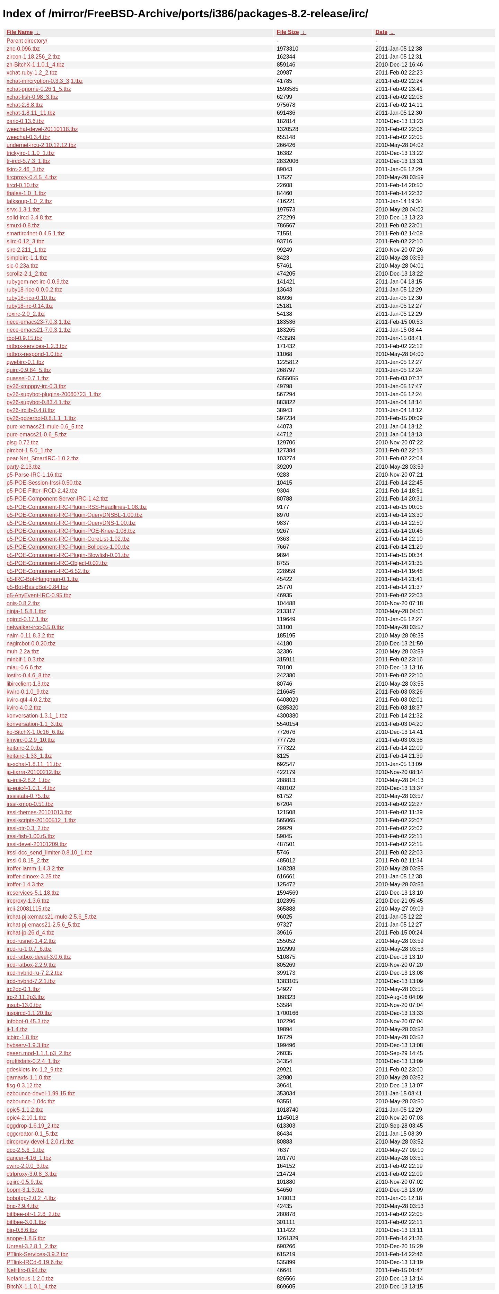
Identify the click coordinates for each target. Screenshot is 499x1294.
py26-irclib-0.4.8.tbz (31, 410)
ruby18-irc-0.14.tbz (30, 306)
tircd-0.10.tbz (22, 185)
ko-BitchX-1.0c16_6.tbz (35, 732)
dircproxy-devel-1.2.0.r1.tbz (40, 1142)
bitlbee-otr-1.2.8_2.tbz (34, 1214)
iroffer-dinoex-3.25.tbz (33, 876)
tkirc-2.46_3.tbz (25, 169)
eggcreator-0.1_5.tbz (32, 1134)
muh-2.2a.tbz (23, 651)
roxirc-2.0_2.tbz (26, 314)
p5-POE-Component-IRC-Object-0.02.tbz (57, 563)
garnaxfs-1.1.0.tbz (29, 1077)
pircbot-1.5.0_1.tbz (30, 450)
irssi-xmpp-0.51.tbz (30, 804)
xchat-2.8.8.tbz (25, 105)
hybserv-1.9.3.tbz (28, 1045)
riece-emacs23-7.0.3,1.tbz (39, 322)
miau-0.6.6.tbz (24, 667)
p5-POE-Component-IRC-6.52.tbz (48, 571)
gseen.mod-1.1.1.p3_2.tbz (39, 1053)
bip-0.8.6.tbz (22, 1230)
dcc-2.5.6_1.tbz (25, 1150)
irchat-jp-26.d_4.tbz (30, 933)
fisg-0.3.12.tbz (24, 1085)
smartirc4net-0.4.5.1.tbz (36, 233)
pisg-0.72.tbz (22, 442)
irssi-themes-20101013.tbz (39, 812)
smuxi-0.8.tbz (23, 225)
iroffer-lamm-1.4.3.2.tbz (35, 868)
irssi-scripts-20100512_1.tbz (41, 820)
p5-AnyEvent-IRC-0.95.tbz (39, 595)
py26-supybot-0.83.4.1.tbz (39, 402)
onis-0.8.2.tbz (23, 603)
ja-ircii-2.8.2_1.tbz (28, 780)
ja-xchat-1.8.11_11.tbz (34, 764)
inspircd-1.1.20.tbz (29, 1013)
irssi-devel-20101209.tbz (37, 844)
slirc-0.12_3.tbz (25, 241)
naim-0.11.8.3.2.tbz (30, 636)
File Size (288, 32)
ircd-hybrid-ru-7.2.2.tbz (34, 973)
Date (381, 32)
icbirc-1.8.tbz (22, 1037)
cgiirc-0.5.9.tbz (25, 1182)
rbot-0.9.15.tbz (24, 338)
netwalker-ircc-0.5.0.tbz (35, 627)
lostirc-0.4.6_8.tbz (28, 675)
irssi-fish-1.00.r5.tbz (31, 836)
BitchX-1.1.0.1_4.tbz (31, 1286)
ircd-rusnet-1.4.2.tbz (31, 941)
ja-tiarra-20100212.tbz (34, 772)
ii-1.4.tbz (17, 1029)
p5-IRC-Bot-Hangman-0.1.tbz (43, 579)
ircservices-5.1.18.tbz (33, 893)
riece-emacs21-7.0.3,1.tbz (39, 330)
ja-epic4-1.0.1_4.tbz (31, 788)
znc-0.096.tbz (23, 49)
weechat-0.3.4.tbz (28, 137)
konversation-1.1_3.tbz (35, 724)
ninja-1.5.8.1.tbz (26, 611)
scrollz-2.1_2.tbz (27, 274)
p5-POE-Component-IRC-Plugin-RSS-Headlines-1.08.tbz (77, 507)
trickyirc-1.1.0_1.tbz (31, 153)
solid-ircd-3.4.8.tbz (29, 217)
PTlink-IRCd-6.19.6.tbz (35, 1262)
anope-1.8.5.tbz (26, 1238)
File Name (20, 32)
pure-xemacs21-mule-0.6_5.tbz (45, 426)
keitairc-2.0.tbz (25, 748)
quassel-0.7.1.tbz (28, 378)
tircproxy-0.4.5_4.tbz (32, 177)
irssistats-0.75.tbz (28, 796)
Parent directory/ (27, 41)
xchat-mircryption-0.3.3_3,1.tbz (45, 81)
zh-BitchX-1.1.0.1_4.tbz (35, 65)
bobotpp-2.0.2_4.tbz (31, 1198)
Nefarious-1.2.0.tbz (30, 1279)
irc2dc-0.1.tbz (23, 989)
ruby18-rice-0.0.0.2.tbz (34, 290)
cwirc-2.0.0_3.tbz (28, 1166)
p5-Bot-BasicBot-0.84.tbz (37, 587)
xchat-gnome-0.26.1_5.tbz (39, 89)
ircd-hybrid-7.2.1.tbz (31, 981)
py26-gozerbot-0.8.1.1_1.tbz (41, 418)
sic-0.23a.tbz (22, 266)
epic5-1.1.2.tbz (25, 1110)
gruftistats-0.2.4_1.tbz (33, 1061)
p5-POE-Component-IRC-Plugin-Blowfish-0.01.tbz (68, 555)
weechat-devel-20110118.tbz (42, 129)
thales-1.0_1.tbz (26, 193)
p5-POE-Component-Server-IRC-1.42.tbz (57, 499)
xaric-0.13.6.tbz (25, 121)
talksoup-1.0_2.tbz (29, 201)
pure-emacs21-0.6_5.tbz (37, 434)
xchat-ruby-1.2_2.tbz (32, 73)
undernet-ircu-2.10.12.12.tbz (41, 145)
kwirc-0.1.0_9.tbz (28, 692)
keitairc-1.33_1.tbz (29, 756)
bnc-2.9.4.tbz (23, 1206)
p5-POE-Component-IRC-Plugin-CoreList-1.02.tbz (68, 539)
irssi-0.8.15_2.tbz (28, 860)
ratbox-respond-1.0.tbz (34, 354)
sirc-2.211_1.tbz (26, 250)
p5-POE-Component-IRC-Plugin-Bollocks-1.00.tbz (68, 547)
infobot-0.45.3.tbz (28, 1021)
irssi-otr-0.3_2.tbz (28, 828)
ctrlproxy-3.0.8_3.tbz (32, 1174)
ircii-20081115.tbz (28, 909)
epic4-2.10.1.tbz (26, 1118)
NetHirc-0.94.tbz (27, 1270)
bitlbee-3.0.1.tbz (26, 1222)
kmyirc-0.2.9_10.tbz (31, 740)
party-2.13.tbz (24, 467)
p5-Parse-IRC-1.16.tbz (34, 475)
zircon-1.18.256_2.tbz (33, 57)
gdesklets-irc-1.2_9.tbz (34, 1069)
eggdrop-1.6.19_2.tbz (33, 1126)
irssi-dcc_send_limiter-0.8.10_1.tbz (49, 853)
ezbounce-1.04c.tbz (31, 1101)
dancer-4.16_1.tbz (29, 1158)
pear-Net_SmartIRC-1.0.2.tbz (43, 458)
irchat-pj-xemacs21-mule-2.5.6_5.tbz (52, 917)
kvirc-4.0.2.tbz (24, 708)
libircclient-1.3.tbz (28, 684)
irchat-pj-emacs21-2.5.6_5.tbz (43, 925)
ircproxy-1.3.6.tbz (28, 901)
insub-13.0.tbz (24, 1005)
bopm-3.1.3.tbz (25, 1190)
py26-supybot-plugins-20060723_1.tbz (54, 394)
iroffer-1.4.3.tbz (25, 884)
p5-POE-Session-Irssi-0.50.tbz (44, 483)
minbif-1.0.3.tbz (25, 659)
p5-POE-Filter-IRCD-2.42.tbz (42, 491)
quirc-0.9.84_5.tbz (29, 370)
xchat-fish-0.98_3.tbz (32, 97)
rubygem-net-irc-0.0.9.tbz (38, 282)
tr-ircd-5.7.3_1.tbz (28, 161)
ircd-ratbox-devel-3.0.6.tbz (39, 957)
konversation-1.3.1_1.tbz (37, 716)
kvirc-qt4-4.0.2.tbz (29, 700)
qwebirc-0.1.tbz (25, 362)
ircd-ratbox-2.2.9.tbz (31, 965)
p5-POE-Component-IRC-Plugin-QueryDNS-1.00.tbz (71, 523)
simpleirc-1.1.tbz (27, 258)
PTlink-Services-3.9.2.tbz (37, 1254)
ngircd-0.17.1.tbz (27, 619)
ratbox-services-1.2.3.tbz (37, 346)
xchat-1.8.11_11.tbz (31, 113)
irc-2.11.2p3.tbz (26, 997)
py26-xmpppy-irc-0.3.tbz (36, 386)
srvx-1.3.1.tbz (23, 209)
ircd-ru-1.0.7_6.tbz (29, 949)
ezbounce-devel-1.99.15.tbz (41, 1093)
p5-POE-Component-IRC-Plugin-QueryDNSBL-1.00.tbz (74, 515)
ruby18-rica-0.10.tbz (31, 298)
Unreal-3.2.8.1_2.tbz (32, 1246)
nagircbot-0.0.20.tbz (31, 643)
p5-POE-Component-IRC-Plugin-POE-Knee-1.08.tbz (71, 531)
